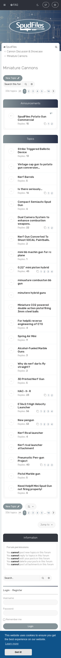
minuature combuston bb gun (34, 282)
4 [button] (37, 91)
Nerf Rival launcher (30, 432)
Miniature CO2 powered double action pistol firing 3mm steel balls (34, 308)
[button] (20, 91)
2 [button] (28, 91)
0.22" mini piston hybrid (33, 267)
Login (6, 590)
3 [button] (33, 91)
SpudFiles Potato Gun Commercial (32, 118)
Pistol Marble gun (29, 473)
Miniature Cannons (20, 67)
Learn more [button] (12, 643)
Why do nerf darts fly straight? (32, 365)
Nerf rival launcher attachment (30, 446)
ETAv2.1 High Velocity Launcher (32, 405)
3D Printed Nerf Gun (31, 379)
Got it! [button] (18, 652)
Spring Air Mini (27, 336)
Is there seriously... (30, 189)
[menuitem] (14, 4)
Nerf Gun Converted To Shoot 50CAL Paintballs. (34, 238)
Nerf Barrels (26, 177)
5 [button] (41, 91)
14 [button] (48, 91)
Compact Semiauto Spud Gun (34, 203)
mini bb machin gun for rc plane (34, 253)
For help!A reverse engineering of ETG (30, 322)
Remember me (14, 619)
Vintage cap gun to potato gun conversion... (35, 166)
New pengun (26, 420)
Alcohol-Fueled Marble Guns (32, 350)
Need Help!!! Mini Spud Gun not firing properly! (35, 487)
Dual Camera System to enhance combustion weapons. (33, 220)
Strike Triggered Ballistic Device (34, 150)
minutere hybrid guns (32, 292)
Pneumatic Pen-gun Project (31, 459)
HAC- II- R (24, 391)
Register (17, 590)
